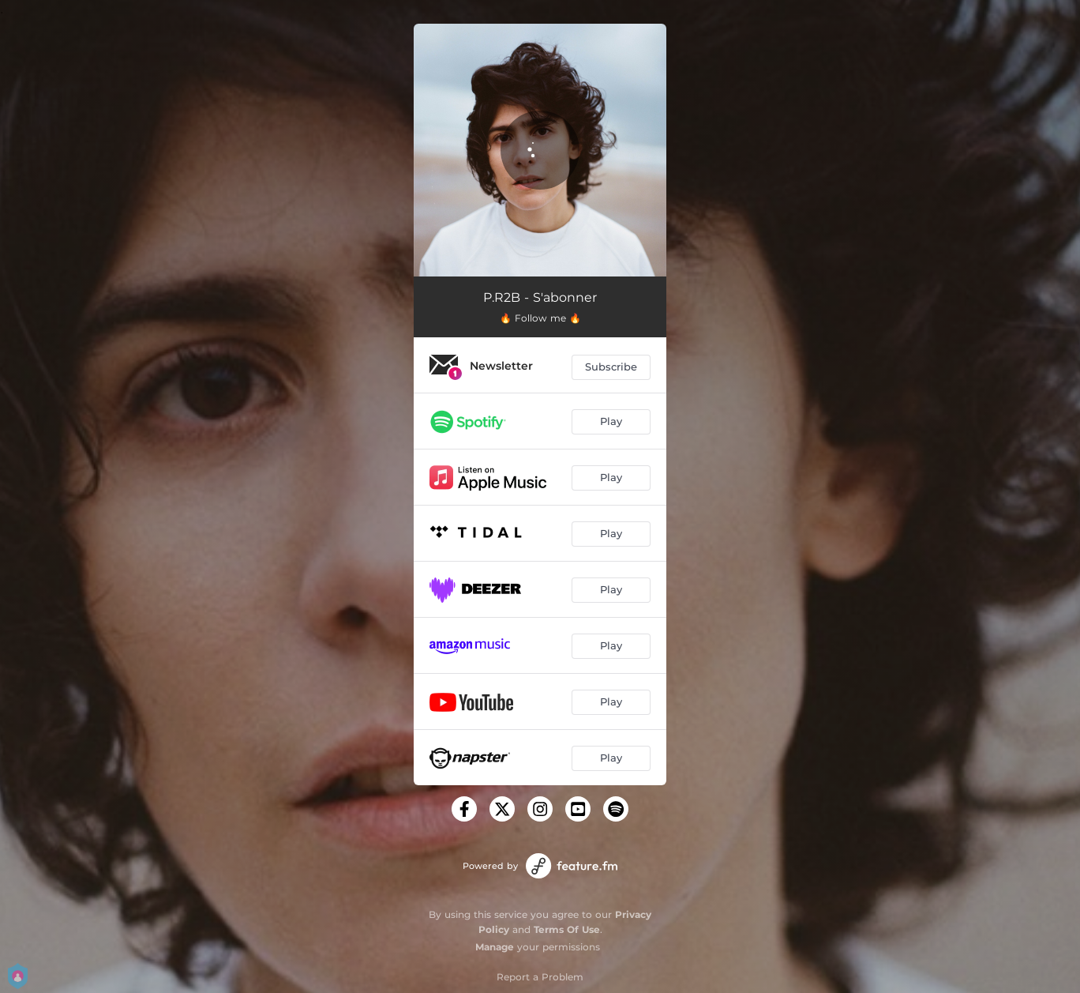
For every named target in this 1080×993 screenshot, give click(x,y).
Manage (494, 947)
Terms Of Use (567, 929)
